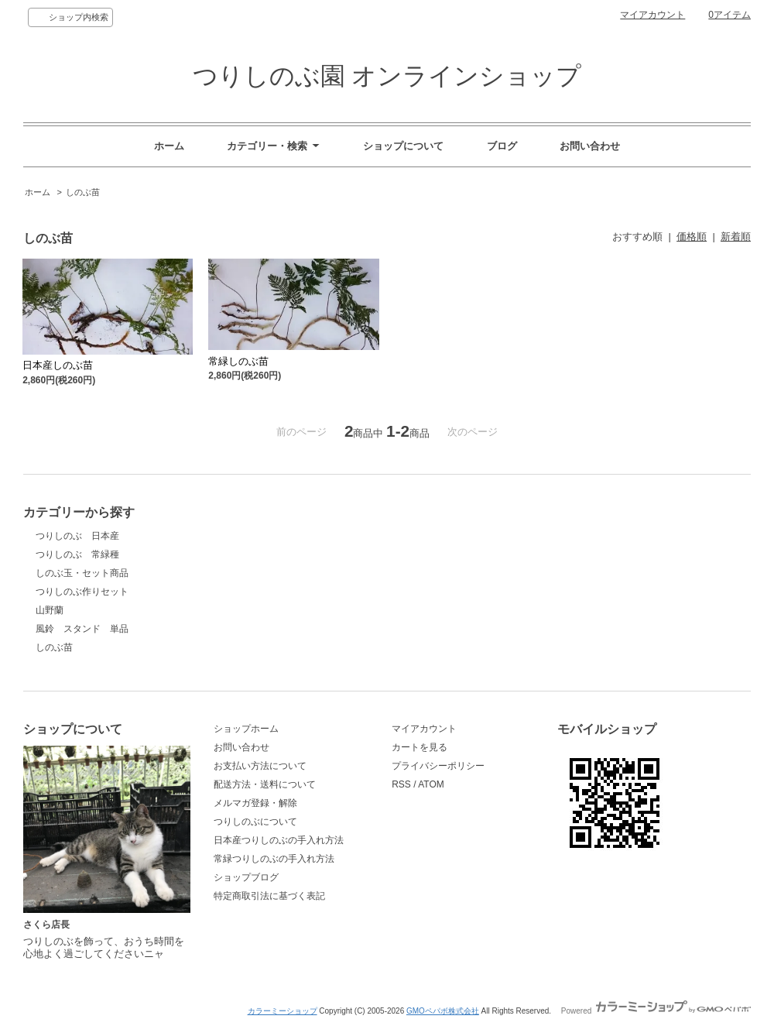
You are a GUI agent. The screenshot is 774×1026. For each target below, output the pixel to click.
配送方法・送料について (265, 784)
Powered (656, 1011)
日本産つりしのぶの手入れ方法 (279, 840)
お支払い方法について (260, 765)
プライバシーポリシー (438, 765)
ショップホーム (246, 728)
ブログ (502, 146)
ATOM (431, 784)
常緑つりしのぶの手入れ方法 (274, 858)
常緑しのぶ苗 (238, 361)
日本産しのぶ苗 (57, 365)
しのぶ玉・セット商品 (82, 573)
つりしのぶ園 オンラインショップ (387, 76)
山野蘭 (49, 610)
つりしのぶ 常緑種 (77, 554)
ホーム (169, 146)
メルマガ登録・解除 (255, 803)
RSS (401, 784)
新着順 (736, 236)
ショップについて (403, 146)
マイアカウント (652, 14)
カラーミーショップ (282, 1011)
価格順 (691, 236)
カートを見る (419, 747)
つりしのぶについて (255, 821)
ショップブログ (246, 877)
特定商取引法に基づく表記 (269, 895)
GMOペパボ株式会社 (442, 1011)
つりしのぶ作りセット (82, 591)
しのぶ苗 (83, 192)
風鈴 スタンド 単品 (82, 628)
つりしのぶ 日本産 (77, 535)
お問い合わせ (590, 146)
